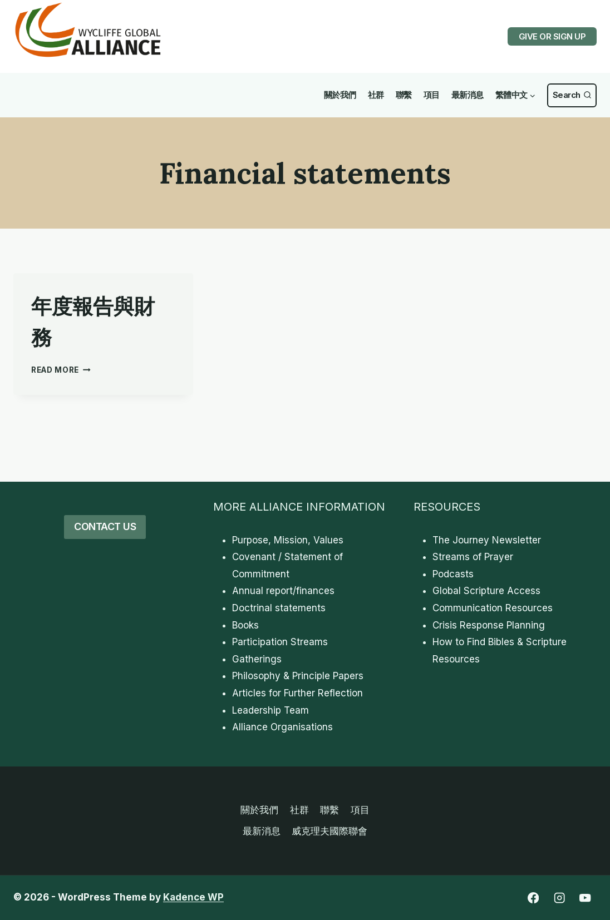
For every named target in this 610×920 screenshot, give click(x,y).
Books (245, 625)
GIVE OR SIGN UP (552, 36)
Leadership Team (270, 710)
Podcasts (453, 574)
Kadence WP (193, 897)
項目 (432, 95)
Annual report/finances (283, 590)
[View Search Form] (572, 95)
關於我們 (340, 95)
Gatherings (257, 659)
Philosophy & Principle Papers (297, 675)
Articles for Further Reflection (297, 693)
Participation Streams (280, 641)
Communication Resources (492, 608)
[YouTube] (585, 898)
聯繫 (404, 95)
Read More (61, 369)
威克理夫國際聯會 (329, 831)
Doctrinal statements (279, 608)
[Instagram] (559, 898)
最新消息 (467, 95)
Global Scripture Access (486, 590)
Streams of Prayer (472, 556)
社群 (376, 95)
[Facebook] (533, 898)
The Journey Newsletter (486, 540)
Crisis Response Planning (488, 625)
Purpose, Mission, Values (287, 540)
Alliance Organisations (282, 727)
